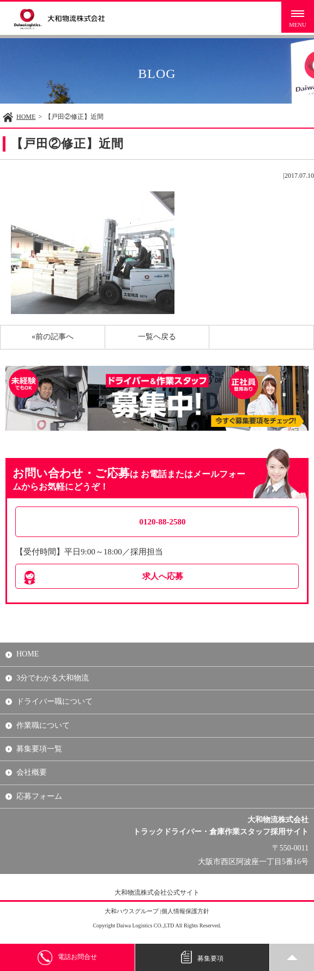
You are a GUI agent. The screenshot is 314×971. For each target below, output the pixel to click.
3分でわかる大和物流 (52, 678)
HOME (25, 116)
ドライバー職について (54, 701)
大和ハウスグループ (132, 911)
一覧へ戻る (157, 337)
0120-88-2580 (163, 521)
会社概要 (31, 772)
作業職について (43, 725)
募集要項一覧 (39, 749)
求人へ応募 (162, 576)
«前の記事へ (53, 337)
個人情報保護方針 (185, 911)
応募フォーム (39, 796)
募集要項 (202, 957)
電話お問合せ (67, 957)
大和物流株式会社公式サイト (157, 892)
